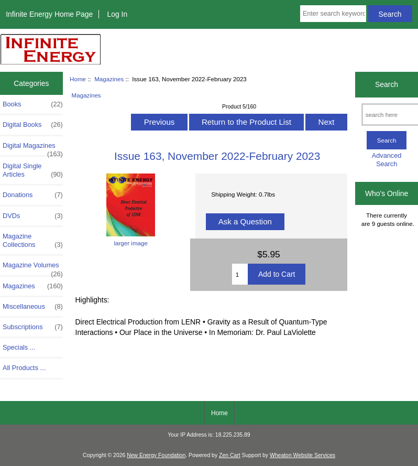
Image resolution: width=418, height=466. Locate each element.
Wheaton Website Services (302, 455)
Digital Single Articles (33, 170)
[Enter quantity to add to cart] (240, 274)
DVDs (33, 216)
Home (78, 78)
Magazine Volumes (33, 268)
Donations (33, 195)
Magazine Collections (33, 240)
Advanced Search (387, 159)
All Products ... (24, 368)
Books (33, 104)
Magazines (109, 78)
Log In (117, 14)
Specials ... (19, 347)
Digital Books (33, 125)
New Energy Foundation (156, 455)
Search (386, 84)
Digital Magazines (33, 148)
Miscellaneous (33, 306)
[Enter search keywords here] (333, 13)
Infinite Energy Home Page (49, 14)
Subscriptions (33, 327)
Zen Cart (229, 455)
